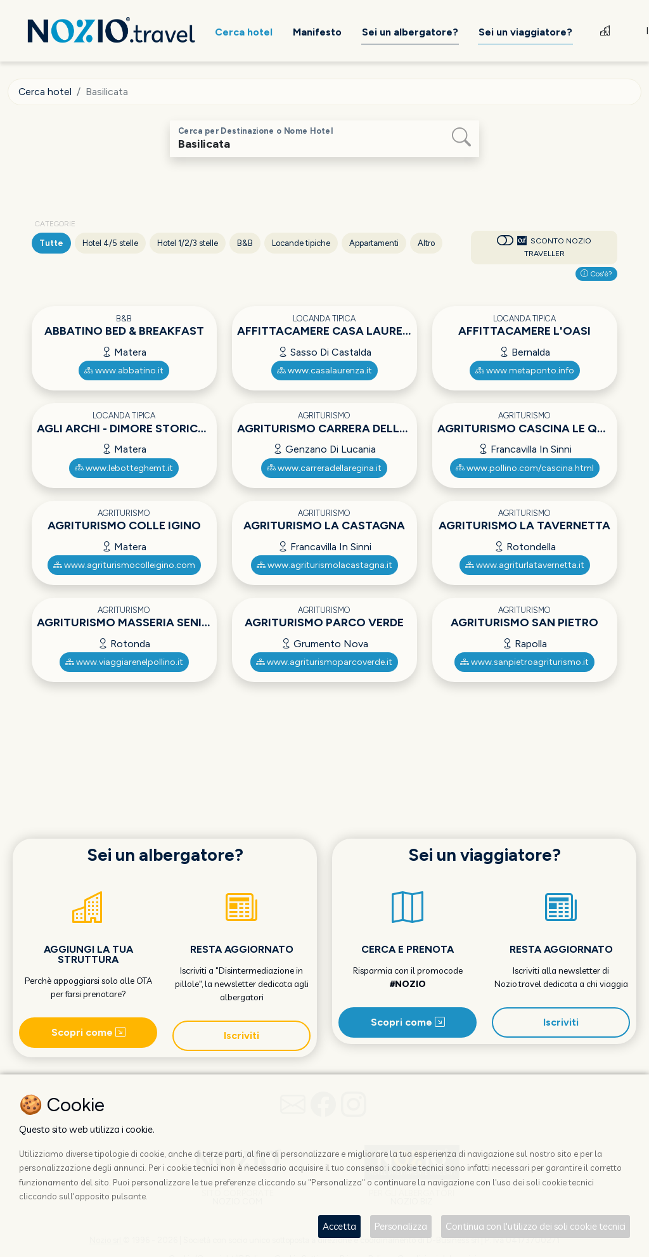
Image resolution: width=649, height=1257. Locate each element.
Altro (426, 243)
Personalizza (401, 1226)
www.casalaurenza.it (324, 370)
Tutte (51, 243)
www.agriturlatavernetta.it (524, 565)
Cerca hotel (45, 92)
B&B (245, 243)
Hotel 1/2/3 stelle (187, 243)
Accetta (339, 1226)
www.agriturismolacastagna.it (324, 565)
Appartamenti (374, 243)
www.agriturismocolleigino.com (124, 565)
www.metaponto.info (524, 370)
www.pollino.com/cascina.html (525, 468)
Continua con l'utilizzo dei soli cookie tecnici (536, 1226)
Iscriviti (241, 1035)
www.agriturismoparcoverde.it (324, 662)
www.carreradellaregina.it (324, 468)
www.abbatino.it (124, 370)
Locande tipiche (301, 243)
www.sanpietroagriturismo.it (524, 662)
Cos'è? (596, 273)
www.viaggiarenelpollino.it (124, 662)
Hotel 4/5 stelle (110, 243)
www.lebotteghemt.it (124, 468)
